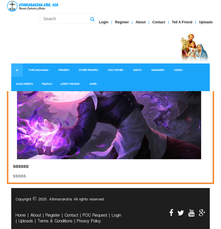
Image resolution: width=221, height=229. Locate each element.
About (141, 22)
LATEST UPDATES (69, 84)
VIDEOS (178, 70)
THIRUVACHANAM (38, 70)
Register (122, 22)
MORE (92, 84)
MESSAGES (157, 70)
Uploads (206, 22)
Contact (158, 22)
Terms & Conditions (54, 222)
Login (103, 22)
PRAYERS (63, 70)
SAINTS (137, 70)
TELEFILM (46, 84)
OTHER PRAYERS (88, 70)
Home (21, 216)
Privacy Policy (89, 222)
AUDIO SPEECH (24, 84)
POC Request (95, 216)
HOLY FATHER (115, 70)
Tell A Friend (182, 22)
